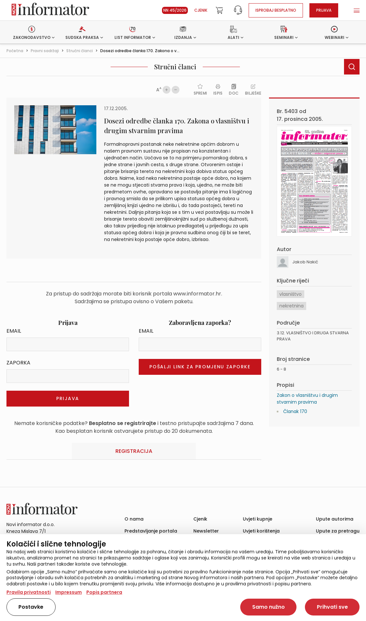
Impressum (68, 592)
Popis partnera (104, 592)
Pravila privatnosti (28, 592)
